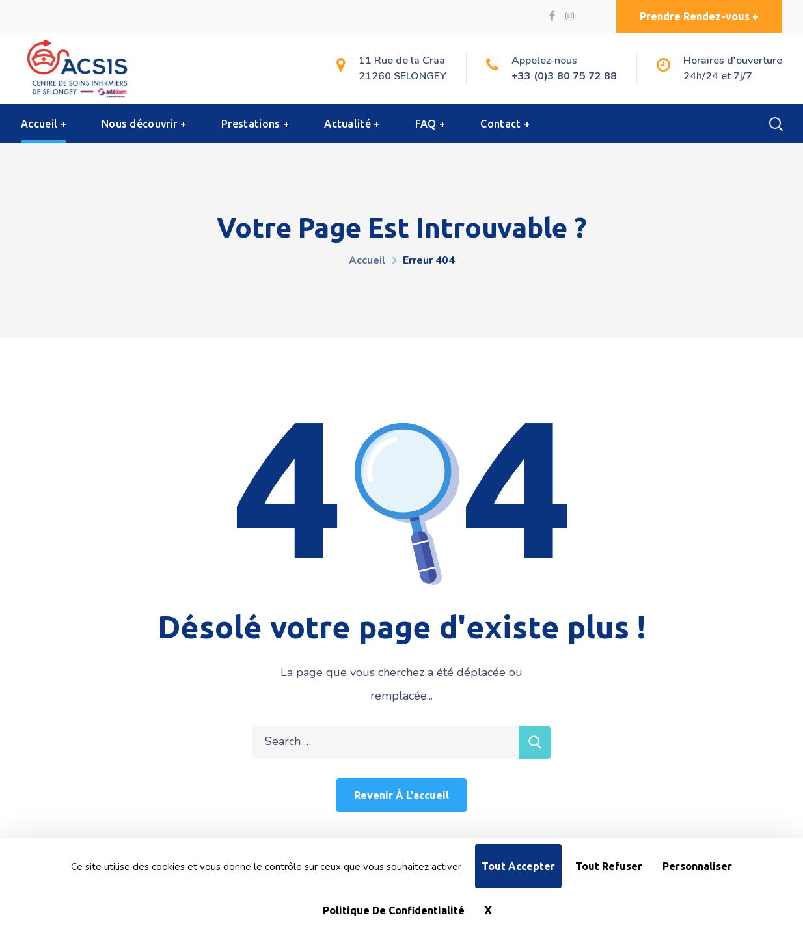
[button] (699, 16)
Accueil (367, 260)
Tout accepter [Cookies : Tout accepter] (518, 866)
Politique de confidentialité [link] (394, 910)
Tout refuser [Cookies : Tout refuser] (608, 866)
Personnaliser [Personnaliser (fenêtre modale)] (697, 866)
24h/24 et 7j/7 (717, 76)
